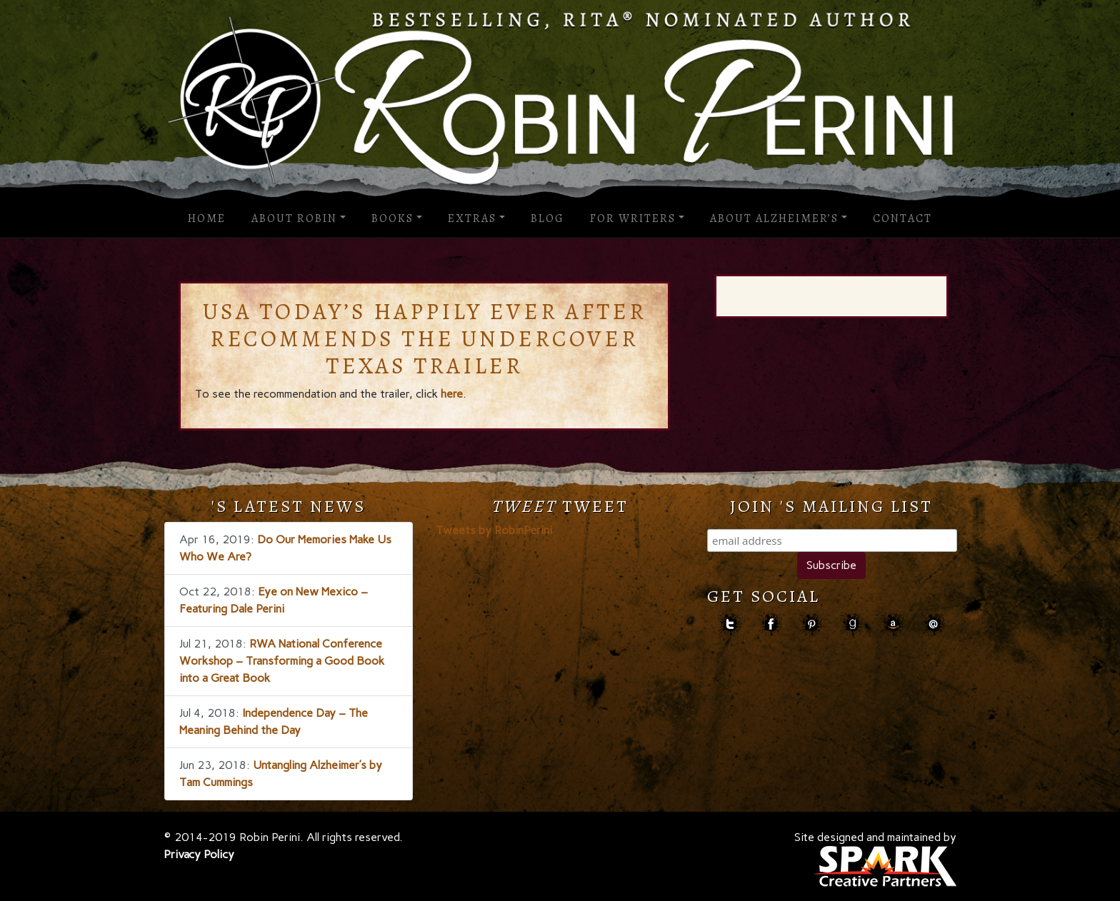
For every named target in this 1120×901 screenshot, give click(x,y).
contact (933, 624)
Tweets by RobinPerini (494, 530)
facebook (770, 624)
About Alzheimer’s (774, 218)
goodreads (852, 624)
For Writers (633, 218)
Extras (472, 218)
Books (392, 218)
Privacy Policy (199, 854)
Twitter (729, 624)
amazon (892, 624)
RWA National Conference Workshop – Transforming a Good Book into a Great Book (281, 661)
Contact (902, 218)
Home (207, 218)
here (452, 394)
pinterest (811, 624)
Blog (547, 218)
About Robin (294, 218)
